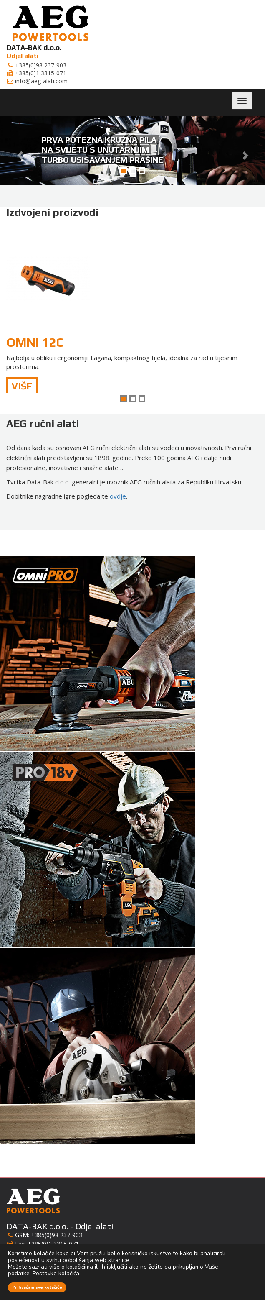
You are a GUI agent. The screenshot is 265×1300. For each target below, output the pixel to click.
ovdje (118, 496)
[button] (20, 151)
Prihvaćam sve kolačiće (37, 1287)
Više (22, 386)
